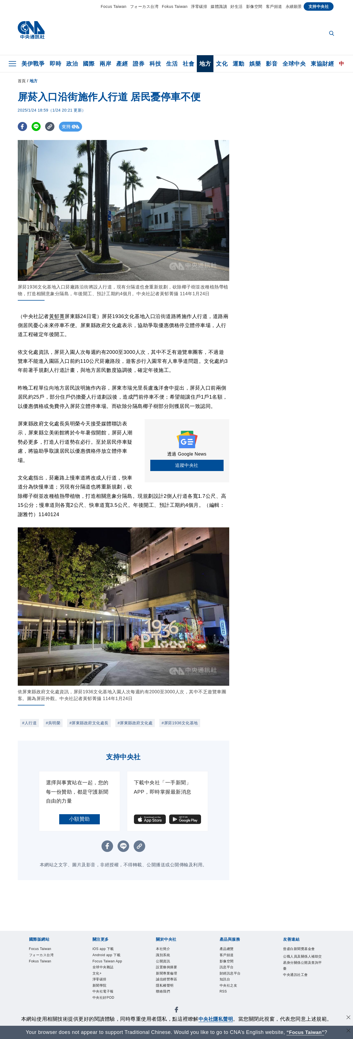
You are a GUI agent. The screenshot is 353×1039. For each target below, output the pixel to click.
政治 (72, 64)
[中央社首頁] (31, 31)
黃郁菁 (57, 316)
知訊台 (226, 982)
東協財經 (322, 64)
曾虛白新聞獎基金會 (301, 949)
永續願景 (294, 6)
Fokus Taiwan (174, 6)
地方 (205, 64)
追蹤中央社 (186, 465)
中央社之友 (230, 989)
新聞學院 (100, 989)
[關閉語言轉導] (348, 1031)
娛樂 (255, 64)
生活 (172, 64)
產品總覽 (228, 949)
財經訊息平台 (232, 976)
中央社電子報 (104, 996)
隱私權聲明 (166, 989)
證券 (138, 64)
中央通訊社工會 (297, 977)
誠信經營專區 (168, 982)
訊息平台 (228, 969)
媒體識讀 (219, 6)
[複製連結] (51, 127)
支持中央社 (318, 6)
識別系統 (164, 956)
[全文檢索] (332, 34)
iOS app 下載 (104, 949)
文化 (222, 64)
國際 (88, 64)
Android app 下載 (108, 956)
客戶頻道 (274, 6)
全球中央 (294, 64)
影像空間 (254, 6)
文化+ (97, 976)
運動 (238, 64)
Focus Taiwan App (109, 962)
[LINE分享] (37, 127)
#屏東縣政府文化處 (135, 723)
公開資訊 (164, 962)
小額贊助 (79, 819)
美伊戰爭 (33, 64)
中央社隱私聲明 (215, 1019)
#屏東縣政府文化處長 (89, 723)
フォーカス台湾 (144, 6)
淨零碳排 (199, 6)
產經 (122, 64)
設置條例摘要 (168, 969)
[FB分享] (23, 127)
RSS (224, 996)
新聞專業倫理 (168, 976)
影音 (271, 64)
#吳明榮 (53, 723)
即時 (55, 64)
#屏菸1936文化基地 (180, 723)
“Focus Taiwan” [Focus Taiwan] (305, 1032)
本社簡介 (164, 949)
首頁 (22, 81)
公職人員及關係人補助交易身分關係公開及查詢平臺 (303, 963)
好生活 (236, 6)
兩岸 (105, 64)
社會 (188, 64)
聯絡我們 (164, 996)
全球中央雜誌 (104, 969)
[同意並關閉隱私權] (348, 1018)
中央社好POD (105, 1002)
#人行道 (29, 723)
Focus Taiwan (113, 6)
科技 (155, 64)
